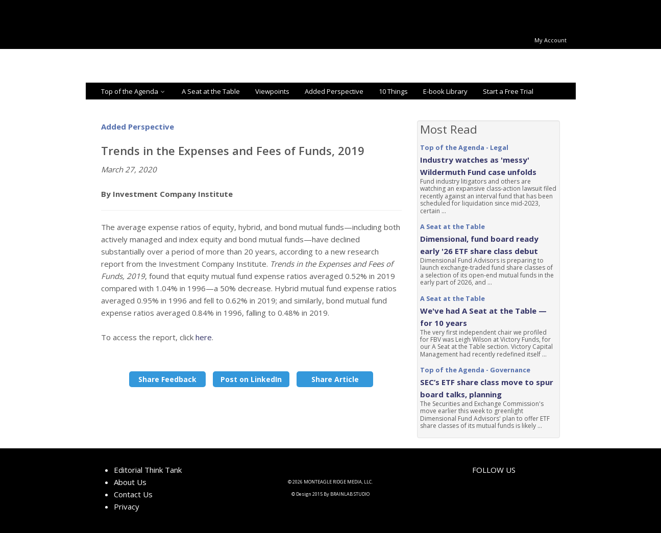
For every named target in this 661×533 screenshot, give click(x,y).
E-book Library (445, 91)
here (203, 337)
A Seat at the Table (211, 91)
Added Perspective (334, 91)
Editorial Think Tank (148, 470)
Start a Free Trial (508, 91)
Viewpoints (272, 91)
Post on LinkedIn (251, 379)
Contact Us (133, 494)
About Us (130, 482)
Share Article (335, 379)
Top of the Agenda (133, 91)
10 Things (393, 91)
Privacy (126, 506)
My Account (550, 40)
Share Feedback (167, 379)
